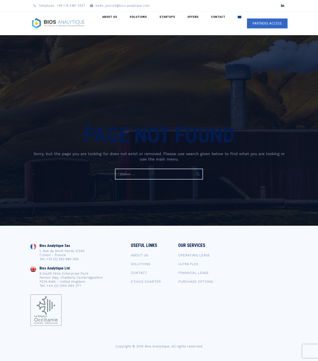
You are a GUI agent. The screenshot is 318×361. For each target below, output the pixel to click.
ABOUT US (134, 23)
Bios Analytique (157, 346)
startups (183, 23)
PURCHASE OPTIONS (195, 282)
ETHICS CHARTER (146, 282)
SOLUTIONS (158, 23)
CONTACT (225, 23)
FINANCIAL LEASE (193, 273)
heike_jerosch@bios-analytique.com (123, 5)
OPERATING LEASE (194, 255)
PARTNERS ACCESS (267, 23)
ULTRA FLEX (188, 264)
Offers (204, 23)
